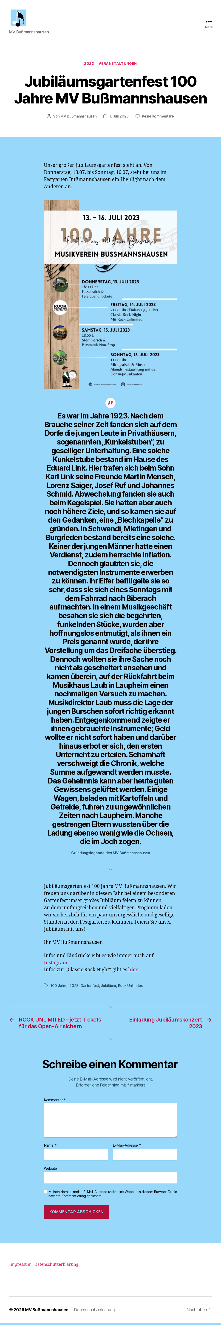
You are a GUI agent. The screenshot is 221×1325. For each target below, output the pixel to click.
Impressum (20, 1266)
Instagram (55, 965)
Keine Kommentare (158, 118)
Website (50, 1170)
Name (50, 1148)
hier (133, 972)
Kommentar (55, 1102)
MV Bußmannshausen (78, 118)
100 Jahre (59, 988)
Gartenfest (89, 988)
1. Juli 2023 (119, 118)
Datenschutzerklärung (56, 1266)
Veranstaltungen (118, 66)
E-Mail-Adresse (127, 1148)
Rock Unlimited (130, 988)
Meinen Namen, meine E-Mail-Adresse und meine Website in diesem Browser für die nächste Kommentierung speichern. (112, 1196)
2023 (89, 66)
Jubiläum (108, 988)
